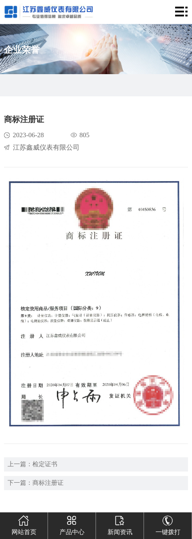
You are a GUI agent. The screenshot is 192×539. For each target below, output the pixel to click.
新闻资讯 (120, 523)
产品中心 (72, 523)
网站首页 (24, 523)
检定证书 (44, 464)
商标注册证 (48, 483)
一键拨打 (168, 523)
